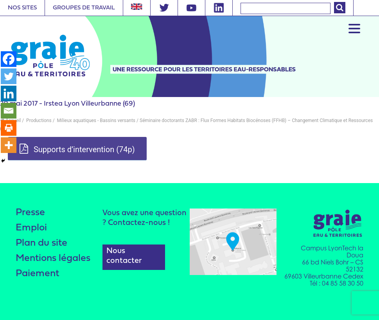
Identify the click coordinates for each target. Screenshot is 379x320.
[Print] (8, 128)
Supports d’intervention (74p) (77, 149)
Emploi (31, 228)
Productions (38, 120)
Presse (30, 213)
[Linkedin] (8, 93)
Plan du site (41, 243)
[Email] (8, 111)
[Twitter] (8, 76)
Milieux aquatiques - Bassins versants (95, 120)
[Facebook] (8, 59)
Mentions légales (53, 258)
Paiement (37, 274)
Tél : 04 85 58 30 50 (336, 283)
